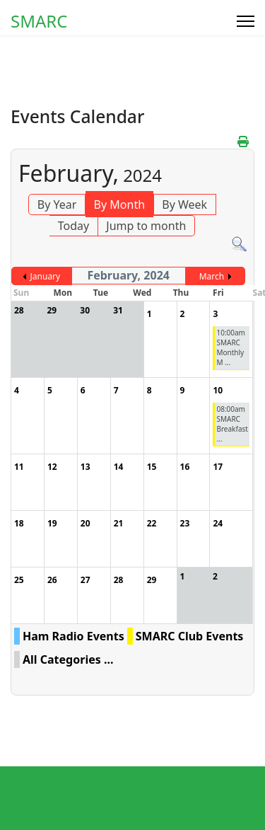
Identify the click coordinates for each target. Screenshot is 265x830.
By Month (119, 204)
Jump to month (146, 226)
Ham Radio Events (73, 636)
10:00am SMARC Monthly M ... (230, 347)
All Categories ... (68, 659)
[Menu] (245, 21)
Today (73, 226)
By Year (57, 204)
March (212, 276)
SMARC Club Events (190, 636)
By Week (184, 204)
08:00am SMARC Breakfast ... (231, 424)
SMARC (39, 21)
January (45, 276)
